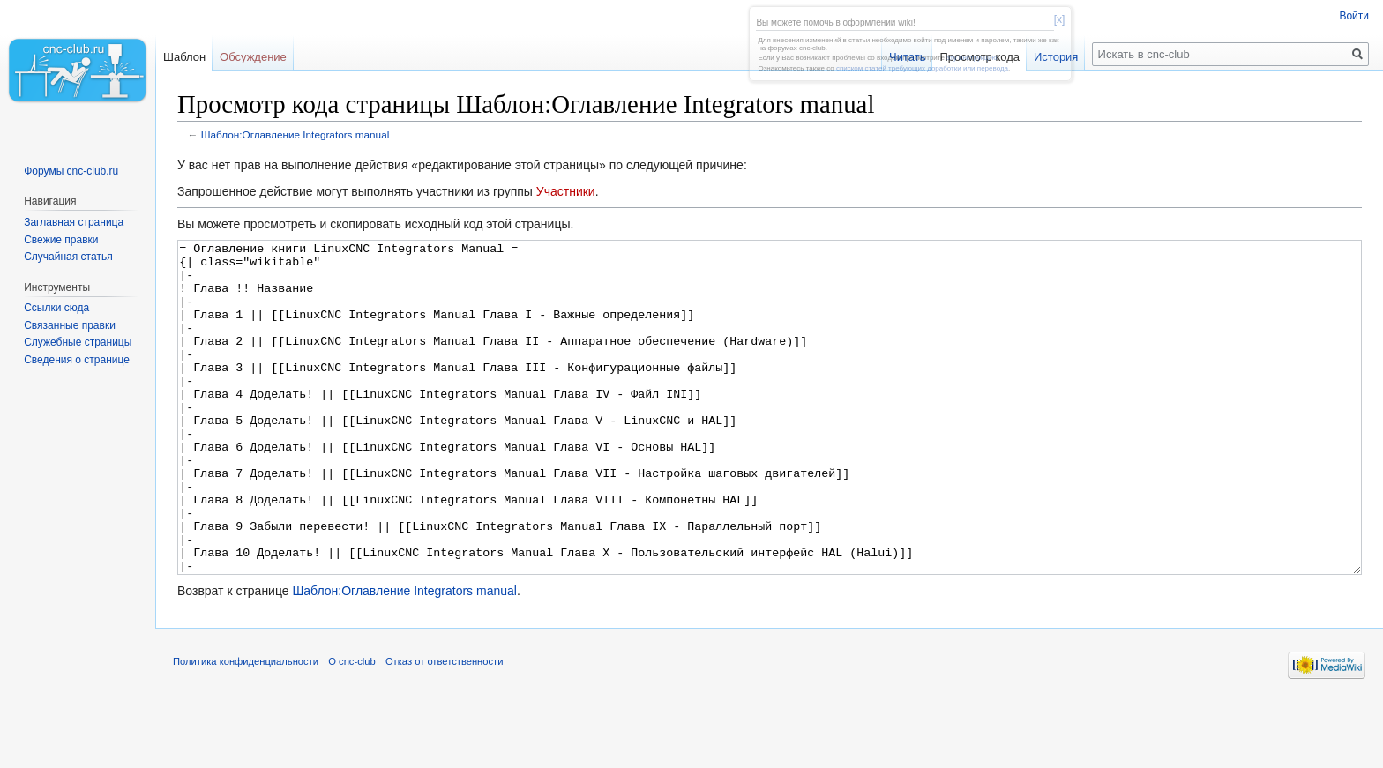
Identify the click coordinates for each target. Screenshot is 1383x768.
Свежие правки (61, 240)
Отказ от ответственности (444, 727)
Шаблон (184, 56)
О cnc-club (351, 727)
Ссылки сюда (56, 308)
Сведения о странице (77, 360)
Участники (565, 191)
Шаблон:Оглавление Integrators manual (295, 134)
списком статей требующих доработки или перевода (922, 68)
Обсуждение (253, 56)
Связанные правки (70, 325)
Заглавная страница (73, 222)
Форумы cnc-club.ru (71, 171)
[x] (1059, 19)
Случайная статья (68, 256)
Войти (1354, 16)
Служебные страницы (77, 342)
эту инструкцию (971, 58)
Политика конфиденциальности (245, 727)
